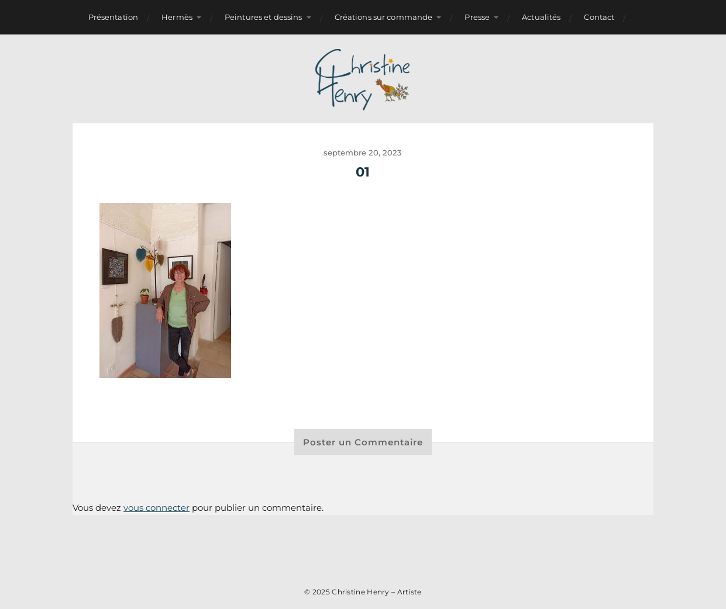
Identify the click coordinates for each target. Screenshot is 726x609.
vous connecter (156, 507)
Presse (477, 17)
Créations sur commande (384, 17)
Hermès (176, 17)
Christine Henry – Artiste (377, 591)
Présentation (113, 17)
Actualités (541, 17)
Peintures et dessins (263, 17)
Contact (599, 17)
